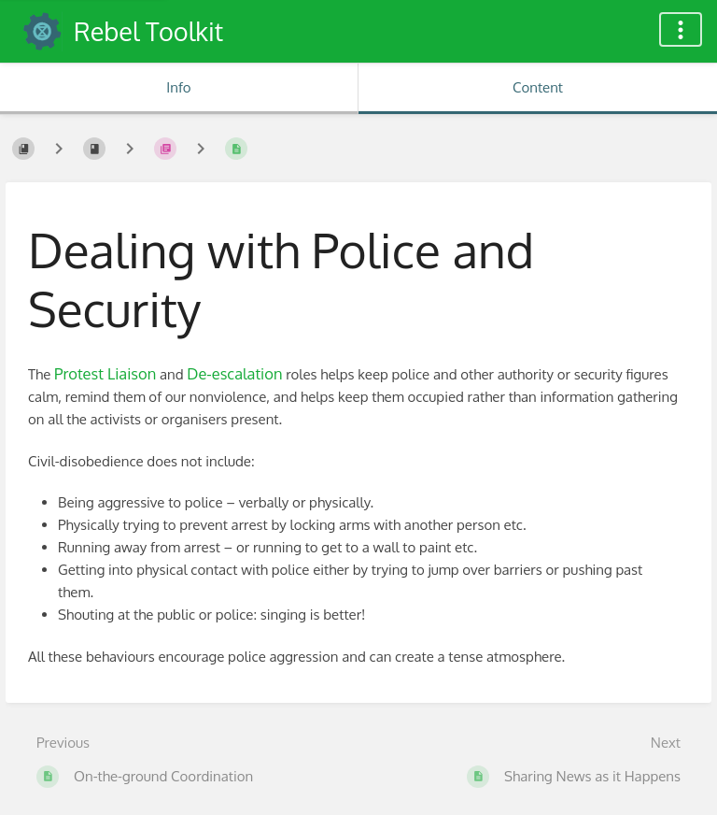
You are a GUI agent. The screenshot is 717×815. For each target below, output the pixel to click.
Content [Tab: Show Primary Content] (538, 87)
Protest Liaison (105, 373)
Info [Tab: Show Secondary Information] (178, 87)
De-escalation (234, 373)
